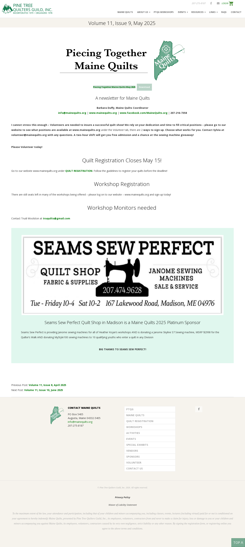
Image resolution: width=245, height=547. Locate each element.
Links (212, 12)
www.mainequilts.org (103, 113)
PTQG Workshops (164, 12)
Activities (133, 433)
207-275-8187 (199, 3)
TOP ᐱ (238, 542)
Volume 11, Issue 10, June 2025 (43, 390)
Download (144, 87)
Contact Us (134, 468)
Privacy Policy (122, 497)
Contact (236, 12)
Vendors (132, 450)
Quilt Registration (139, 421)
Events (182, 12)
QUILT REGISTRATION (78, 171)
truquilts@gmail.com (56, 218)
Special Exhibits (137, 444)
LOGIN (225, 3)
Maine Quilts (125, 12)
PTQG (129, 409)
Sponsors (133, 456)
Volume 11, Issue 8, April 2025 (48, 385)
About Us (142, 12)
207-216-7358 (178, 113)
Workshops (134, 427)
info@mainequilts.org (72, 113)
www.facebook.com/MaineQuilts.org (144, 113)
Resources (197, 12)
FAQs (224, 12)
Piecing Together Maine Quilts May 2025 (114, 87)
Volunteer (133, 462)
